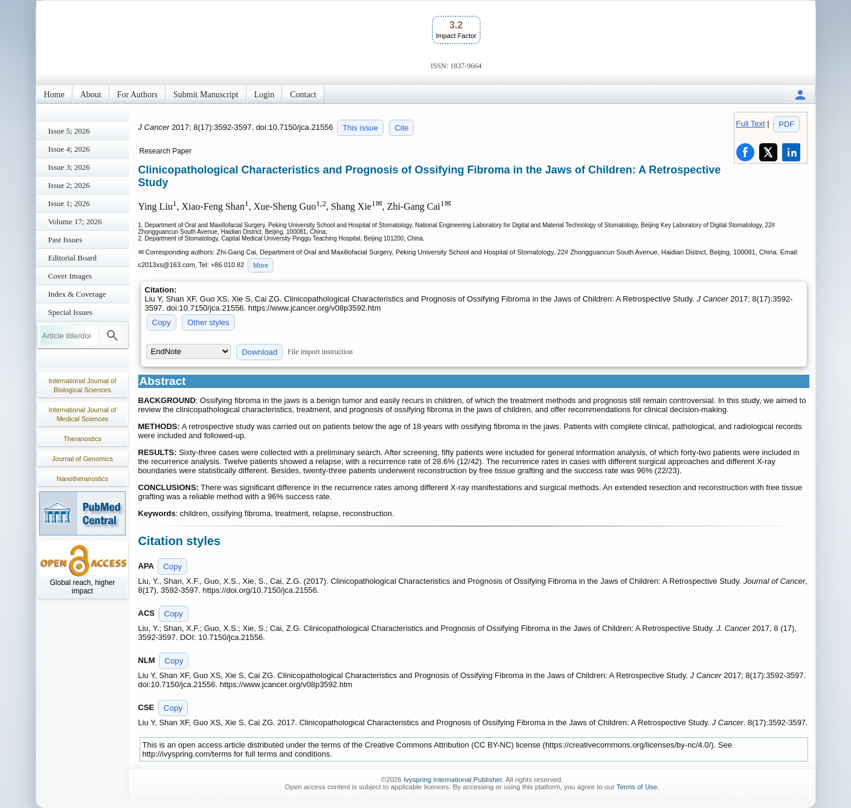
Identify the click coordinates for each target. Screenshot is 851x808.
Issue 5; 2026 (69, 130)
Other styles (208, 322)
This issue (360, 127)
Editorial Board (72, 257)
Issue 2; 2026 (69, 185)
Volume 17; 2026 (75, 221)
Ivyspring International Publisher (452, 779)
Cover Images (70, 275)
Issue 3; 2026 (69, 167)
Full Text (750, 123)
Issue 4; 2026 (69, 149)
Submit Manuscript (206, 94)
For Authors (137, 94)
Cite (401, 127)
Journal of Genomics (82, 458)
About (90, 94)
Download (259, 352)
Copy (161, 322)
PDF (786, 124)
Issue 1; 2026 (69, 203)
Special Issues (70, 312)
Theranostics (82, 438)
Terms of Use (636, 786)
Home (54, 94)
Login (264, 94)
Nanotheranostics (83, 478)
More (260, 265)
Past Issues (65, 239)
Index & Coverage (77, 294)
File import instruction (320, 351)
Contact (303, 94)
